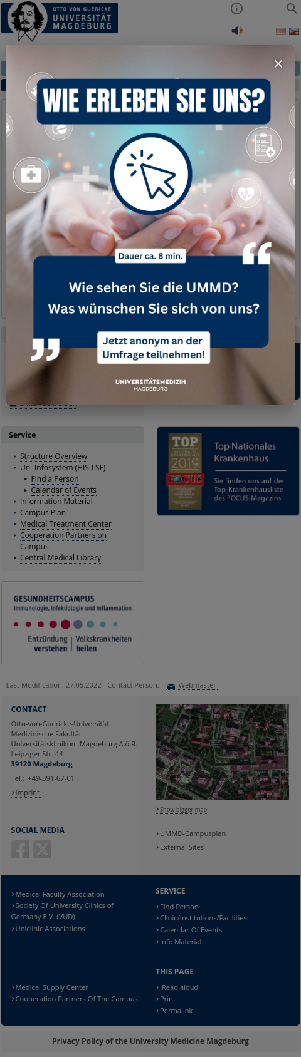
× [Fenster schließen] (278, 63)
